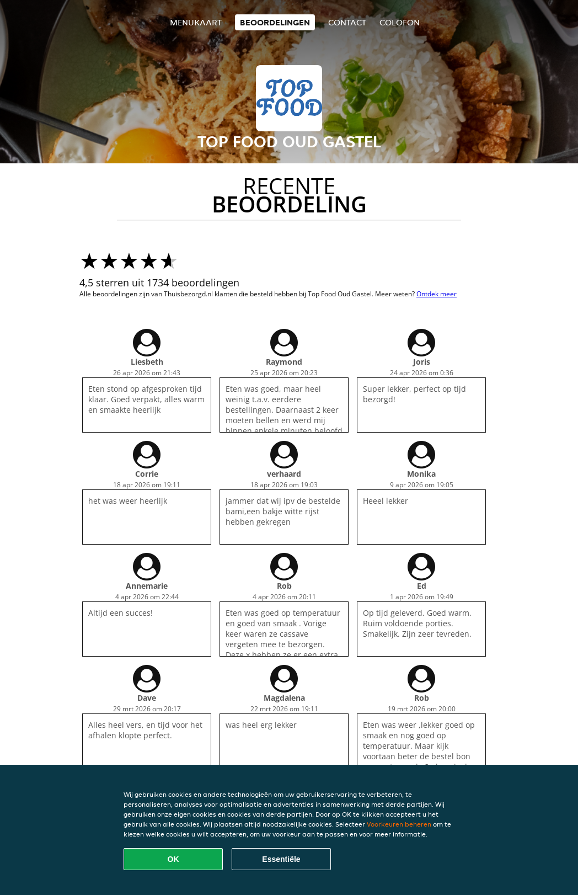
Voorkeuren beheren (399, 824)
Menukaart (196, 22)
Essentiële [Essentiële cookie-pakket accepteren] (281, 859)
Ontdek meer (436, 294)
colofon (399, 22)
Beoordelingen (275, 22)
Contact (347, 22)
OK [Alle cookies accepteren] (173, 859)
